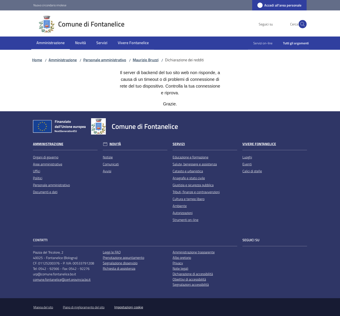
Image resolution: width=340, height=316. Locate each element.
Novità (115, 143)
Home (37, 60)
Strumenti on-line (185, 219)
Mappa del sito (43, 307)
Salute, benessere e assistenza (195, 164)
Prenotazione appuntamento (123, 257)
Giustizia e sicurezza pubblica (193, 185)
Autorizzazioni (183, 212)
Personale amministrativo (104, 60)
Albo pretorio (182, 257)
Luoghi (247, 157)
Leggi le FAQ (112, 252)
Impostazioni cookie (128, 307)
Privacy (178, 263)
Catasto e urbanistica (188, 171)
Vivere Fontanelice (259, 143)
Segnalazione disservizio (120, 263)
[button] (301, 24)
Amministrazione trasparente (194, 252)
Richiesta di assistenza (119, 268)
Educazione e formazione (190, 157)
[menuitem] (50, 43)
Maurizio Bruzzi (146, 60)
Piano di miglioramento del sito (84, 307)
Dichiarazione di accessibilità (193, 273)
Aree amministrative (47, 164)
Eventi (247, 164)
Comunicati (111, 164)
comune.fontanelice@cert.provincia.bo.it (62, 279)
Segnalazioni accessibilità (191, 284)
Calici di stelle (252, 171)
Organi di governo (45, 157)
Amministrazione (63, 60)
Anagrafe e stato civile (189, 178)
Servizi (179, 143)
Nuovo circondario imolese (49, 5)
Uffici (36, 171)
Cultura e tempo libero (188, 198)
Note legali (180, 268)
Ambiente (180, 205)
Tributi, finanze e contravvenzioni (196, 192)
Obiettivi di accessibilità (189, 279)
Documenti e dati (45, 192)
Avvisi (107, 171)
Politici (37, 178)
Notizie (108, 157)
